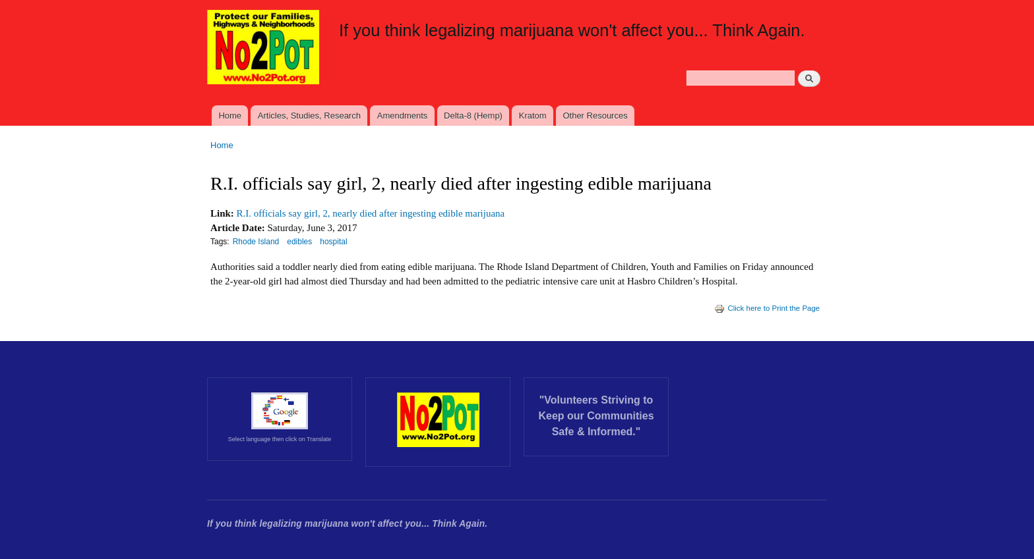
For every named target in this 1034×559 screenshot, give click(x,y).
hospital (333, 241)
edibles (299, 241)
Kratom (533, 115)
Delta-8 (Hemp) (473, 115)
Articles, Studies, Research (309, 115)
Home (229, 115)
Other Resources (595, 115)
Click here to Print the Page (767, 308)
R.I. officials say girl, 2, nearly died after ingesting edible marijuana (371, 213)
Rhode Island (256, 241)
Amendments (402, 115)
